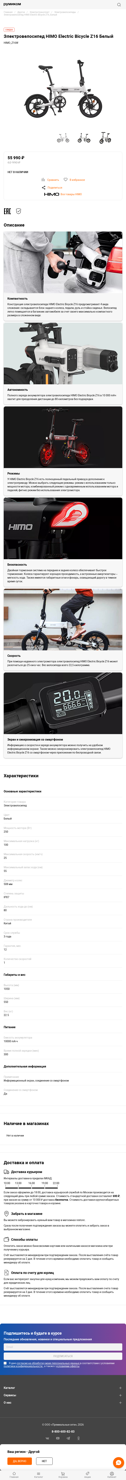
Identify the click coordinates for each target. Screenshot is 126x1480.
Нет (44, 1461)
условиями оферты (67, 1366)
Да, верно (19, 1461)
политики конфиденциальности (23, 1366)
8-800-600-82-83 (63, 1431)
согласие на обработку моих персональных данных (48, 1363)
